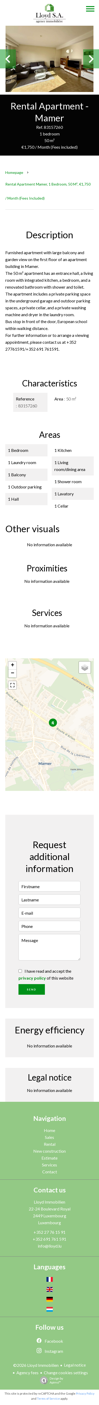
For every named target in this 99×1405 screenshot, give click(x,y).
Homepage (14, 172)
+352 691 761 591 (49, 1238)
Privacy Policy (85, 1393)
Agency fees (27, 1372)
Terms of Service (48, 1398)
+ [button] (12, 666)
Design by (50, 1380)
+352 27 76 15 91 (49, 1232)
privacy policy (32, 977)
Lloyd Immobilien (49, 1201)
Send (31, 989)
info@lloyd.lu (50, 1245)
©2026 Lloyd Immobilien (36, 1365)
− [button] (12, 673)
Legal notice (75, 1364)
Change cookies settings (66, 1372)
